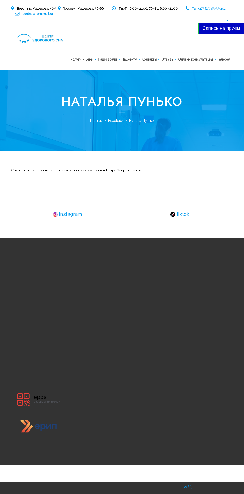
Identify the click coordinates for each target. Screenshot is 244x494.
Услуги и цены (81, 59)
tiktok (179, 214)
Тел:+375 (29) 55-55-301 (208, 8)
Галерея (224, 59)
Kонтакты (149, 59)
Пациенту (129, 59)
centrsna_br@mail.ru (38, 13)
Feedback (115, 121)
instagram (67, 214)
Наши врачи (107, 59)
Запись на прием (221, 28)
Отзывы (167, 59)
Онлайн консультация (195, 59)
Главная (96, 121)
